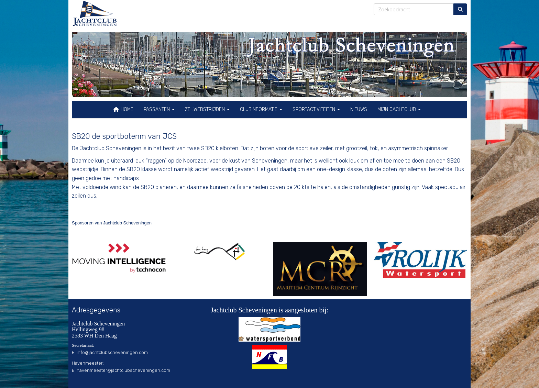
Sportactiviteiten (316, 109)
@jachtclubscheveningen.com (112, 352)
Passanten (159, 109)
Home (123, 109)
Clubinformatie (261, 109)
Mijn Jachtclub (399, 109)
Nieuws (358, 109)
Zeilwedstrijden (207, 109)
